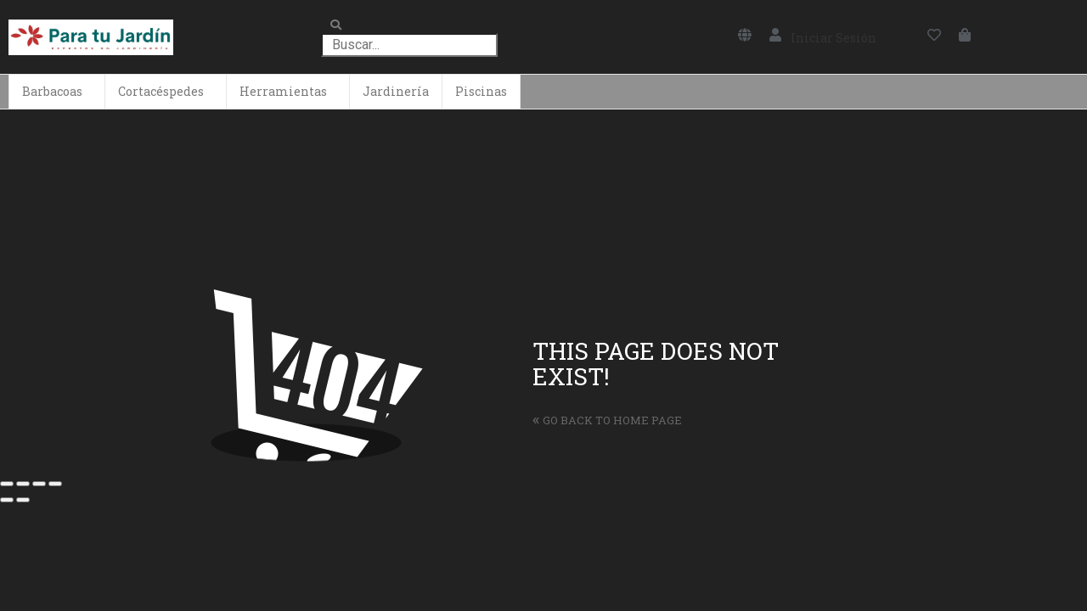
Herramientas (283, 91)
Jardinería (396, 91)
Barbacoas (52, 91)
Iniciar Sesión (833, 38)
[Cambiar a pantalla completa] (39, 483)
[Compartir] (23, 483)
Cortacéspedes (161, 91)
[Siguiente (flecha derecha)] (23, 499)
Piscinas (481, 91)
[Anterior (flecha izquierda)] (7, 499)
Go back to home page (607, 420)
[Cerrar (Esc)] (7, 483)
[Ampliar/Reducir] (55, 483)
